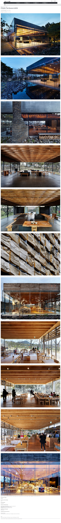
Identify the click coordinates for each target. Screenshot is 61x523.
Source (32, 100)
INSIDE (18, 2)
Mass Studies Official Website (5, 506)
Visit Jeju (2, 507)
